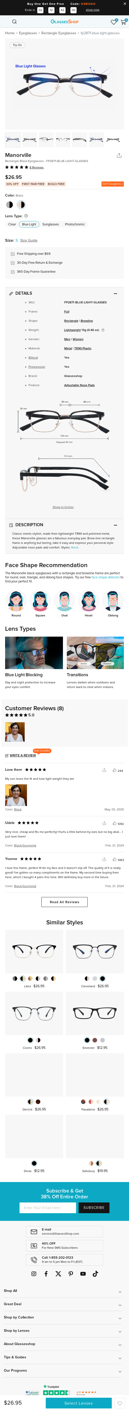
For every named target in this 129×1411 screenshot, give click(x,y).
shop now (92, 10)
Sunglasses (50, 224)
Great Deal (12, 1304)
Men (67, 339)
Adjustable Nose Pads (79, 385)
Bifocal (33, 357)
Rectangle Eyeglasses (58, 33)
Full (66, 311)
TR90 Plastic (82, 348)
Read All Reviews (64, 902)
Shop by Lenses (17, 1331)
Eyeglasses (28, 33)
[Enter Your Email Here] (48, 1207)
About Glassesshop (19, 1344)
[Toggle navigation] (5, 21)
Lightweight (72, 330)
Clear (12, 224)
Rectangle (71, 321)
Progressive (37, 367)
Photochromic (75, 224)
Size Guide (29, 240)
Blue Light (29, 224)
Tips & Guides (15, 1357)
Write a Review (23, 755)
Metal (68, 348)
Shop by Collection (19, 1317)
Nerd (74, 547)
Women (78, 339)
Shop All (10, 1291)
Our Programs (15, 1370)
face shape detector (105, 577)
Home (10, 33)
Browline (87, 321)
